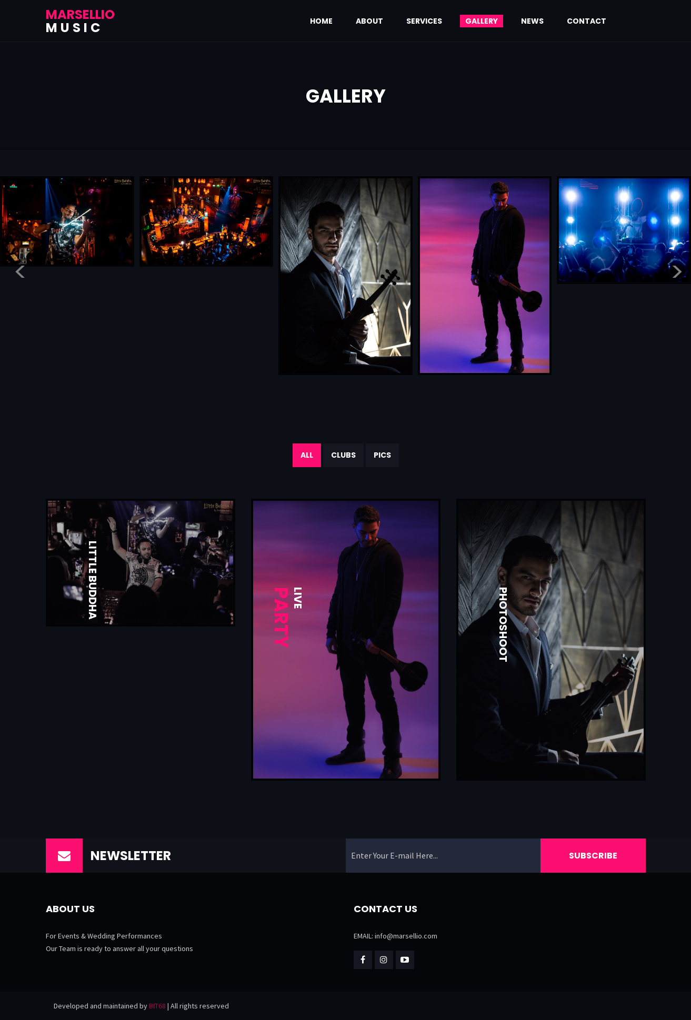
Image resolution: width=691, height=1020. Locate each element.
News (532, 21)
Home (321, 21)
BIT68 (157, 1006)
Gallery (481, 21)
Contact (586, 21)
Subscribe (593, 856)
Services (424, 21)
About (369, 21)
